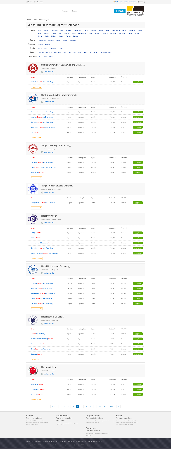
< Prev (54, 407)
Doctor (65, 40)
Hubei (140, 30)
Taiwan (40, 36)
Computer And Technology (42, 82)
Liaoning (66, 33)
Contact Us (98, 441)
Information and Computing (42, 243)
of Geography (38, 334)
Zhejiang (75, 36)
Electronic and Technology (42, 112)
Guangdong (77, 30)
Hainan (101, 30)
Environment (37, 172)
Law (35, 132)
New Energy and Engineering (43, 127)
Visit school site (49, 72)
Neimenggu (82, 33)
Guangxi (85, 30)
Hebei (107, 30)
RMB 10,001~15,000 (75, 52)
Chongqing (54, 30)
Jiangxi (54, 33)
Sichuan (137, 33)
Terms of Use (82, 441)
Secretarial (37, 384)
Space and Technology (41, 349)
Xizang (61, 36)
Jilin (60, 33)
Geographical (38, 389)
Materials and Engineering (42, 117)
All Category (43, 20)
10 (99, 407)
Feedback (63, 441)
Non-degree (42, 40)
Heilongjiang (116, 30)
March (40, 48)
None (51, 56)
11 (105, 407)
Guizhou (93, 30)
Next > (112, 407)
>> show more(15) (36, 309)
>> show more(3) (36, 178)
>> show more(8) (36, 137)
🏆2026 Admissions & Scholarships (124, 2)
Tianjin (47, 36)
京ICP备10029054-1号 (81, 445)
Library (36, 233)
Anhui (39, 30)
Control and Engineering (41, 298)
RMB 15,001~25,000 (90, 52)
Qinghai (97, 33)
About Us (29, 441)
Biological (36, 354)
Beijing (46, 30)
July (46, 48)
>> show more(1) (36, 87)
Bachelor (51, 40)
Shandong (113, 33)
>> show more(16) (36, 258)
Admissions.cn (44, 445)
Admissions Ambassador (50, 441)
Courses (65, 11)
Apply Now (137, 82)
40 (118, 407)
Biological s (37, 394)
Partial (45, 56)
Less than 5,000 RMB (45, 52)
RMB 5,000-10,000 (60, 52)
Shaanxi (105, 33)
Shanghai (122, 33)
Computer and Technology (42, 122)
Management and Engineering (43, 203)
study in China (54, 445)
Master (58, 40)
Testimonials (37, 441)
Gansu (68, 30)
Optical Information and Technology (45, 253)
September (53, 48)
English (40, 44)
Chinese (47, 44)
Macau (74, 33)
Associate (73, 40)
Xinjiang (53, 36)
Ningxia (90, 33)
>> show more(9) (36, 359)
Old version (39, 2)
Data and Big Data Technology (43, 167)
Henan (124, 30)
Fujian (62, 30)
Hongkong (132, 30)
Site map (142, 2)
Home (30, 2)
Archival (36, 238)
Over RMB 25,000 (105, 52)
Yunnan (68, 36)
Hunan (40, 33)
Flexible (61, 48)
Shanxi (130, 33)
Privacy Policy (72, 441)
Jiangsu (46, 33)
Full (39, 56)
